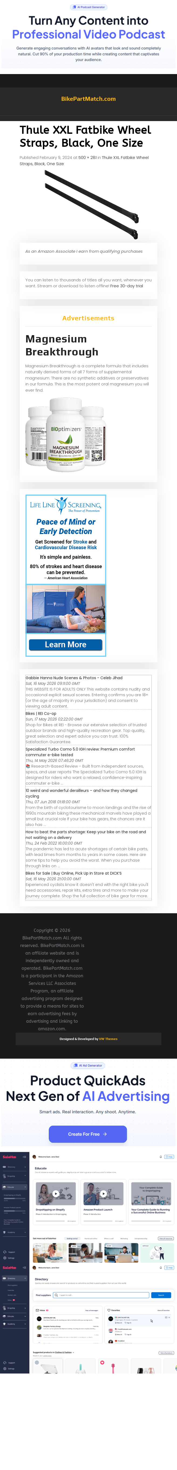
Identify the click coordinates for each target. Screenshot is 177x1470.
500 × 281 (88, 157)
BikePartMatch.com (88, 98)
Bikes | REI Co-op (41, 713)
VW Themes (107, 1039)
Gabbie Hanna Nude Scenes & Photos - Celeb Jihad (74, 678)
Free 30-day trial (126, 286)
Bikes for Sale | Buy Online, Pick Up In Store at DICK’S (74, 873)
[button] (88, 118)
